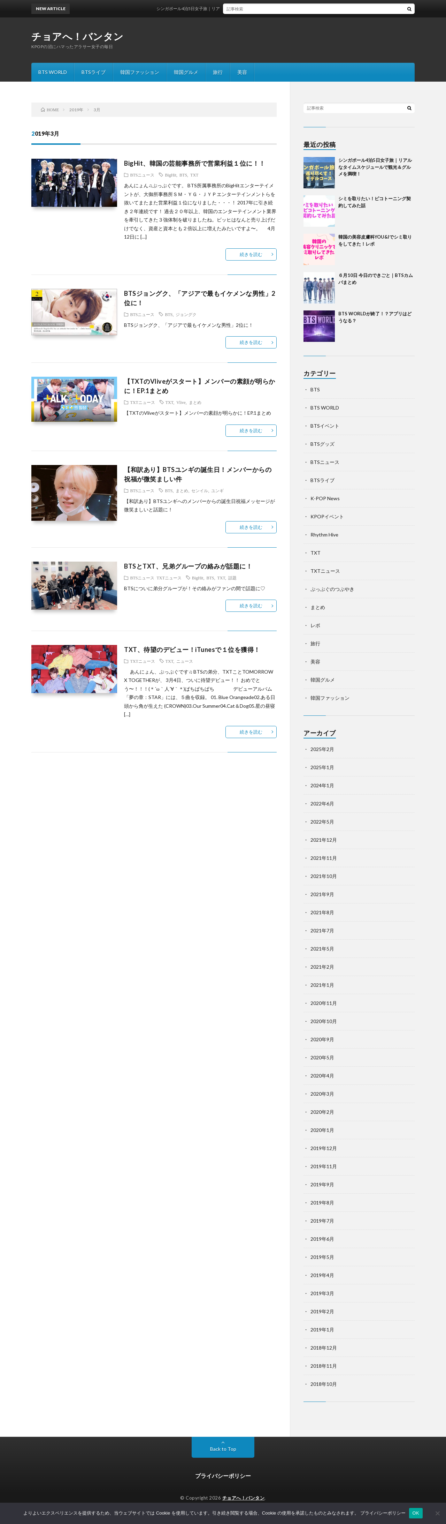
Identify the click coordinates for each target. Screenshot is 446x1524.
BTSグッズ (322, 444)
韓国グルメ (186, 72)
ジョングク (186, 314)
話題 (232, 578)
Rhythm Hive (324, 535)
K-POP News (325, 498)
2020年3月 (322, 1094)
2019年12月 (323, 1148)
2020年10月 (323, 1021)
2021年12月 (323, 840)
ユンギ (217, 490)
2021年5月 (322, 949)
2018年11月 (323, 1366)
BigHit (170, 175)
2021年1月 (322, 985)
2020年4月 (322, 1076)
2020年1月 (322, 1130)
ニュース (184, 661)
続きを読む (251, 254)
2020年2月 (322, 1112)
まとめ (195, 402)
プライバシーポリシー (223, 1475)
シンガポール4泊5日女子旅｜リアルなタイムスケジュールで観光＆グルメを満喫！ (243, 8)
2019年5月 (322, 1257)
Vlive (181, 402)
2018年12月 (323, 1348)
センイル (199, 490)
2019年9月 (322, 1184)
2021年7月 (322, 930)
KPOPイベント (327, 516)
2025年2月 (322, 749)
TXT (194, 175)
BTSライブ (94, 72)
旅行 (218, 72)
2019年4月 (322, 1275)
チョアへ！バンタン (77, 36)
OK (416, 1513)
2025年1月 (322, 767)
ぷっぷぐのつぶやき (332, 589)
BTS (183, 175)
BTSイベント (324, 426)
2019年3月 (322, 1293)
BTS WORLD (52, 72)
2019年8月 (322, 1203)
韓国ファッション (139, 72)
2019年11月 (323, 1166)
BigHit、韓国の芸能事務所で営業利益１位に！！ (195, 163)
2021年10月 (323, 876)
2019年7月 (322, 1221)
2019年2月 (322, 1311)
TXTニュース (142, 402)
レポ (315, 625)
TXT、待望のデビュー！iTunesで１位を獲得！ (192, 649)
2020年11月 (323, 1003)
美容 (242, 72)
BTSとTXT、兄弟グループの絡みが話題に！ (188, 566)
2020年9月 (322, 1039)
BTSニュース (142, 175)
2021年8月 (322, 912)
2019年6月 (322, 1239)
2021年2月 (322, 967)
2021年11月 (323, 858)
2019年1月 (322, 1329)
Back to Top (223, 1449)
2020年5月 (322, 1057)
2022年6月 (322, 803)
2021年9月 (322, 894)
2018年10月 (323, 1384)
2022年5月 (322, 822)
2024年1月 (322, 785)
